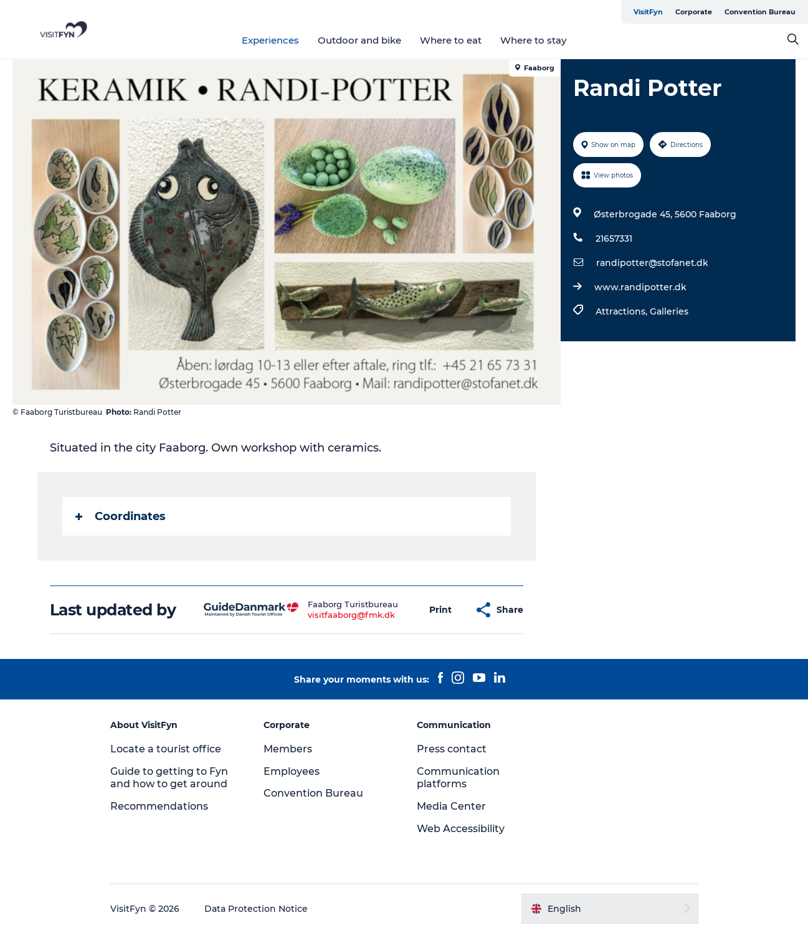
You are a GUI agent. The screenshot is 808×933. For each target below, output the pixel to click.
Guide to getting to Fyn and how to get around (169, 777)
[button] (440, 610)
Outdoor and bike (359, 40)
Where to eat (451, 40)
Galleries (669, 311)
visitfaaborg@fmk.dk (351, 615)
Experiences (270, 40)
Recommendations (159, 806)
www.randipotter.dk (640, 287)
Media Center (451, 806)
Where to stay (533, 40)
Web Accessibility (461, 829)
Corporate (693, 11)
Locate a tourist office (165, 749)
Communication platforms (458, 777)
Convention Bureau (760, 11)
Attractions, (623, 311)
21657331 (614, 238)
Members (288, 749)
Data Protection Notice (256, 908)
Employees (292, 771)
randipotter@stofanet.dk (652, 262)
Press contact (452, 749)
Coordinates (120, 516)
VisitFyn (648, 11)
